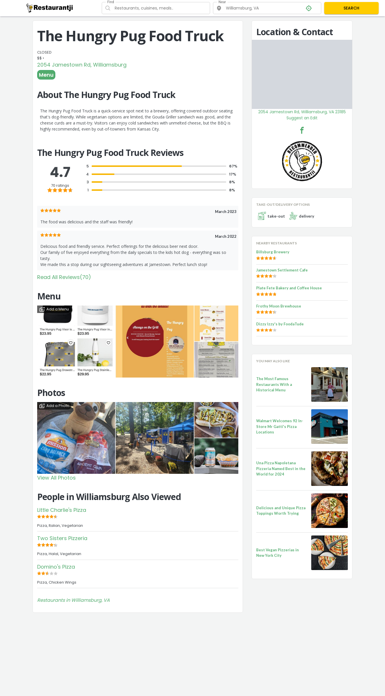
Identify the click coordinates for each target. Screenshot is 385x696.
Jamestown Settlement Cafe (282, 270)
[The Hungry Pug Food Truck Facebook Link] (302, 130)
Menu (46, 74)
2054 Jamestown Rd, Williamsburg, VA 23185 (302, 112)
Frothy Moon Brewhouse (278, 306)
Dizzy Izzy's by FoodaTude (280, 324)
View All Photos (56, 477)
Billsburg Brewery (272, 252)
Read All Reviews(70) (64, 277)
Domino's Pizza (56, 566)
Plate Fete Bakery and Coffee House (289, 288)
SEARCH (351, 8)
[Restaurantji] (49, 8)
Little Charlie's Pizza (61, 510)
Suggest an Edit (302, 118)
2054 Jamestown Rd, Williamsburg (82, 64)
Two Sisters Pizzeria (62, 538)
